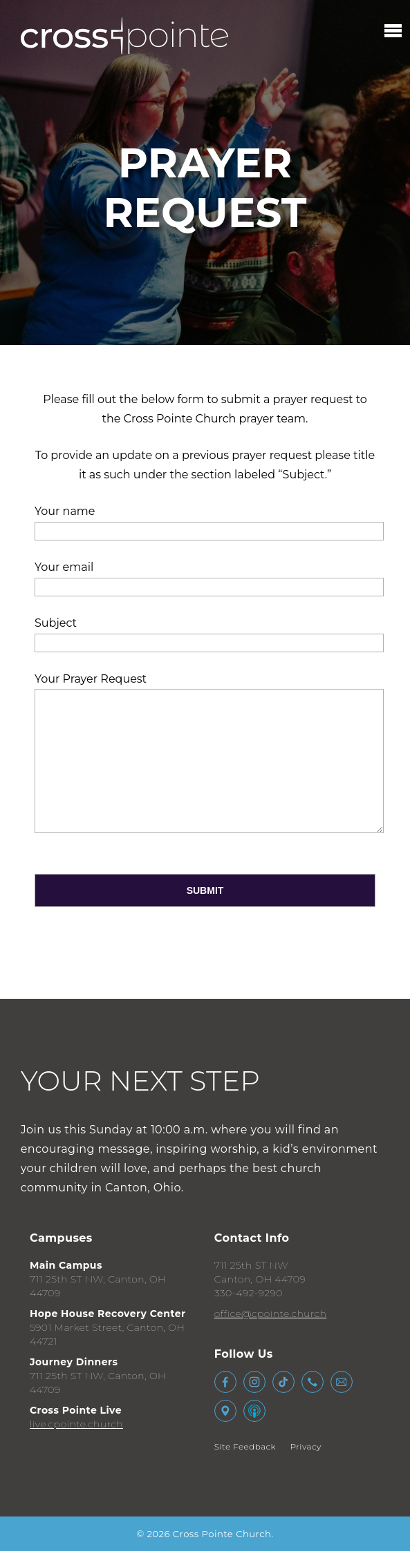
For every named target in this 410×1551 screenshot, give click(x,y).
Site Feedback (245, 1446)
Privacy (306, 1446)
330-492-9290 (248, 1293)
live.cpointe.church (76, 1424)
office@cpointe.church (270, 1313)
